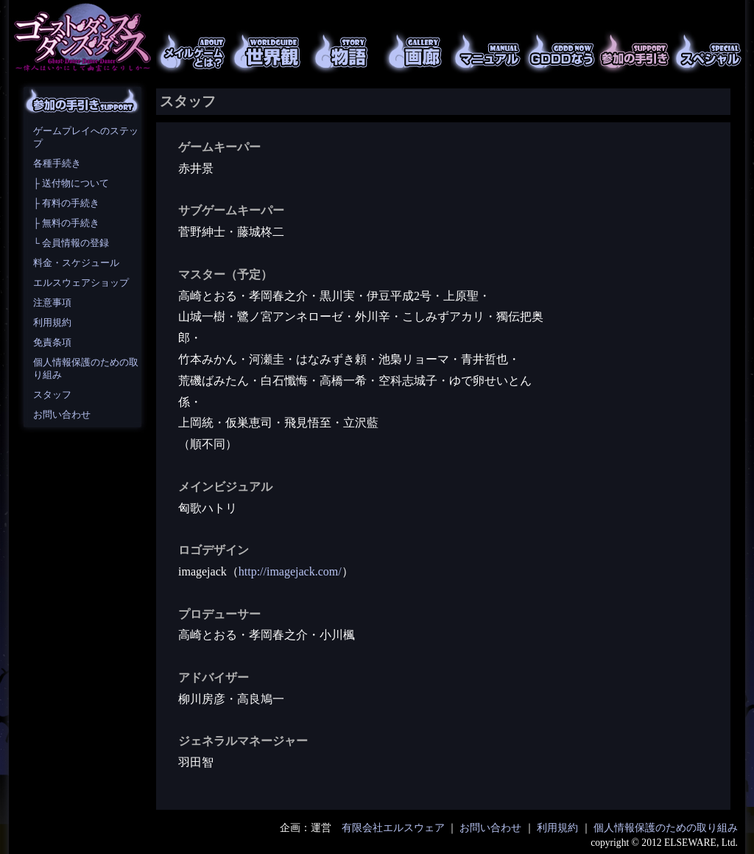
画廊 (414, 51)
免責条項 (52, 342)
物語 (340, 51)
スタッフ (52, 395)
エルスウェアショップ (81, 283)
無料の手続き (70, 223)
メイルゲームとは (193, 51)
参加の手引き (635, 51)
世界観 (266, 51)
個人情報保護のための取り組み (665, 827)
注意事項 (52, 303)
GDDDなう (561, 51)
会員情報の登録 (75, 243)
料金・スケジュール (76, 263)
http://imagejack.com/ (290, 571)
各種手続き (57, 163)
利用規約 (52, 323)
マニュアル (487, 51)
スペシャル (708, 51)
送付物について (75, 183)
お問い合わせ (62, 415)
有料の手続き (70, 203)
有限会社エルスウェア (393, 827)
